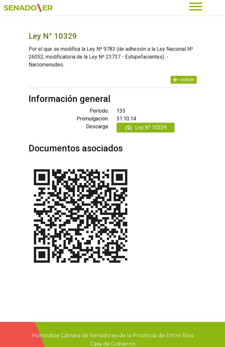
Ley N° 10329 (145, 128)
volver (183, 79)
